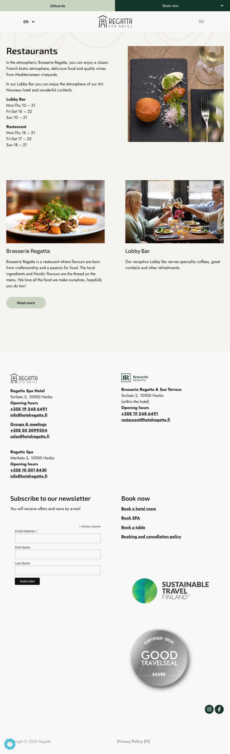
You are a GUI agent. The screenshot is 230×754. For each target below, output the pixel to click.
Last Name (22, 563)
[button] (172, 5)
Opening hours (135, 408)
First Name (22, 547)
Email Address (26, 531)
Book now (171, 5)
